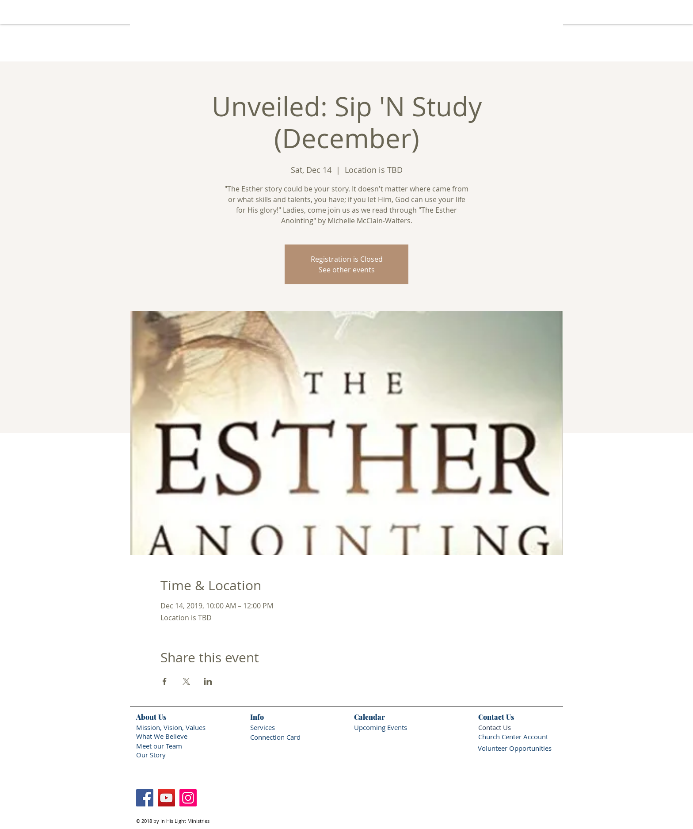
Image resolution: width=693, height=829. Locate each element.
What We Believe (161, 736)
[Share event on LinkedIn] (208, 681)
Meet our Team (159, 745)
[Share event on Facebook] (164, 681)
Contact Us (494, 727)
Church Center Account (513, 736)
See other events (347, 270)
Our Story (152, 754)
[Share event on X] (186, 681)
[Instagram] (188, 797)
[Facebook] (144, 797)
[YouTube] (166, 797)
